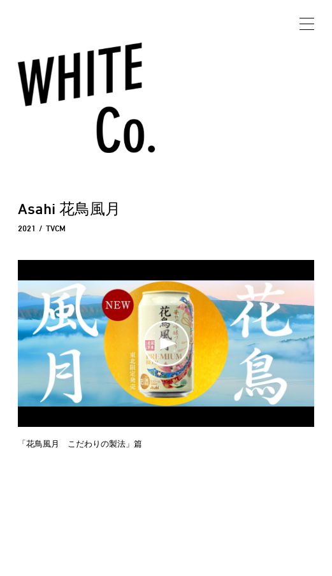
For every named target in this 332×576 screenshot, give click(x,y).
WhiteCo (67, 82)
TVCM (56, 228)
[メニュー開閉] (307, 25)
